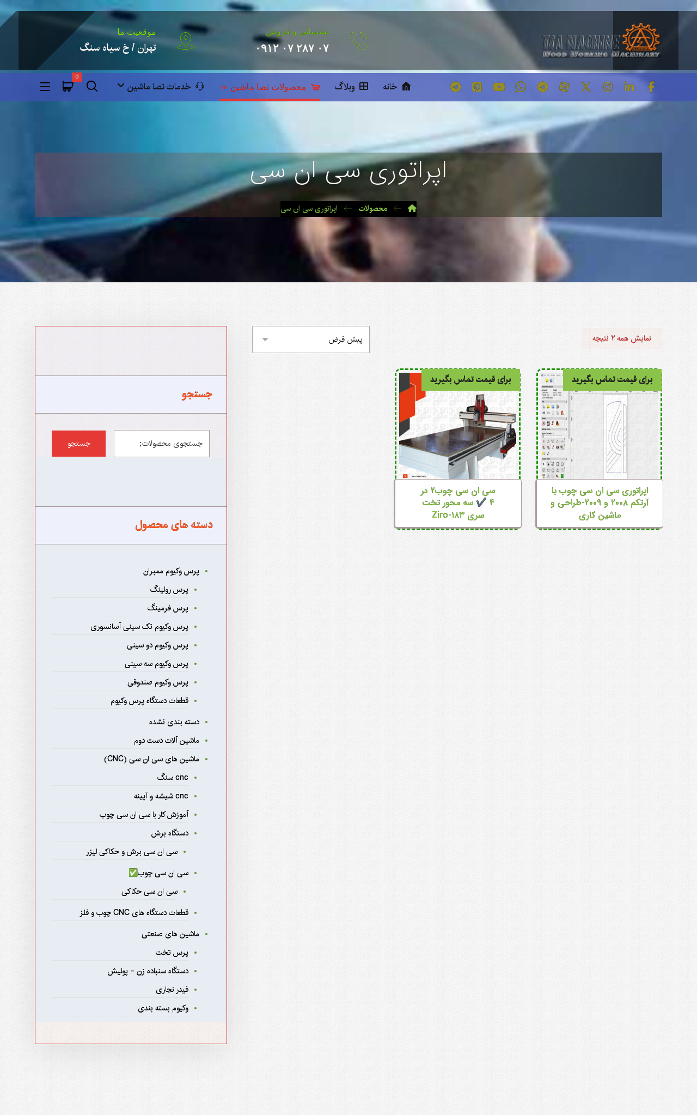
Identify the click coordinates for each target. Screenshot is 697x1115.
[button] (651, 87)
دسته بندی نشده (174, 721)
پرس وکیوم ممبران (171, 570)
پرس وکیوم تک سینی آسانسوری (139, 626)
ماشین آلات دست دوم (166, 740)
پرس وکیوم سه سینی (156, 663)
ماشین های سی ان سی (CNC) (151, 758)
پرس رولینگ (169, 589)
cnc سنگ (172, 777)
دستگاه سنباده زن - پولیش (147, 970)
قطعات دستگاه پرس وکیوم (149, 700)
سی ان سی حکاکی (149, 891)
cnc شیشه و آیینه (161, 795)
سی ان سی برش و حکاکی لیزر (132, 851)
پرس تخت (172, 952)
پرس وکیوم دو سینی (157, 644)
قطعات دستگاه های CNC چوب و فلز (134, 912)
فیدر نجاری (172, 989)
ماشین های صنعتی (170, 933)
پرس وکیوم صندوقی (157, 681)
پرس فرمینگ (168, 607)
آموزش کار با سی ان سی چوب (144, 814)
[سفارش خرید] (311, 339)
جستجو (79, 443)
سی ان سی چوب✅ (158, 872)
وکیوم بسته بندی (163, 1007)
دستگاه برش (169, 832)
